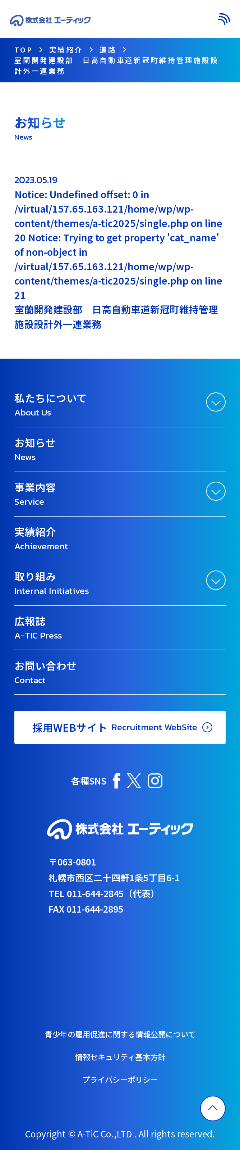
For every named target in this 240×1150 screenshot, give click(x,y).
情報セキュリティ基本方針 (120, 1056)
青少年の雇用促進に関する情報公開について (120, 1034)
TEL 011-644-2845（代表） (104, 893)
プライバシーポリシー (120, 1079)
